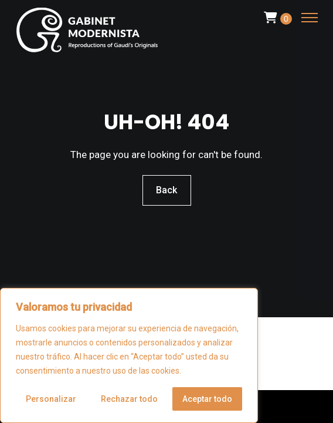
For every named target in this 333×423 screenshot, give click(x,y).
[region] (129, 355)
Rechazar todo (129, 399)
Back (166, 190)
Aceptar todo (207, 399)
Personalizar (51, 399)
